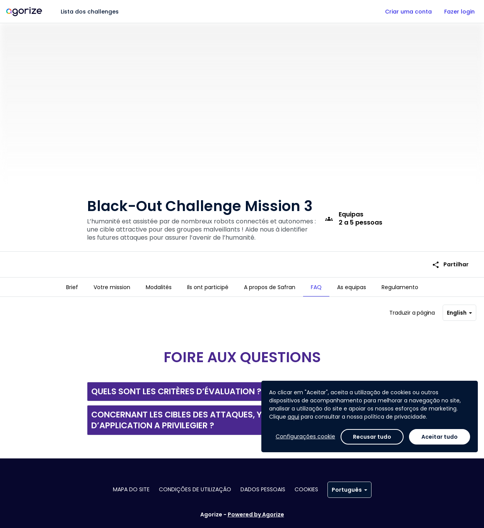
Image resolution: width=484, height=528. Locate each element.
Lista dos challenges (90, 11)
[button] (241, 391)
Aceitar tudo (439, 437)
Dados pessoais (262, 489)
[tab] (72, 287)
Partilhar (450, 265)
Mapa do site (131, 489)
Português (349, 490)
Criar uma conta (408, 11)
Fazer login (459, 11)
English (459, 313)
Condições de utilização (195, 489)
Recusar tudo (372, 437)
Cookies (306, 489)
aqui (293, 417)
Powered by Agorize (256, 514)
